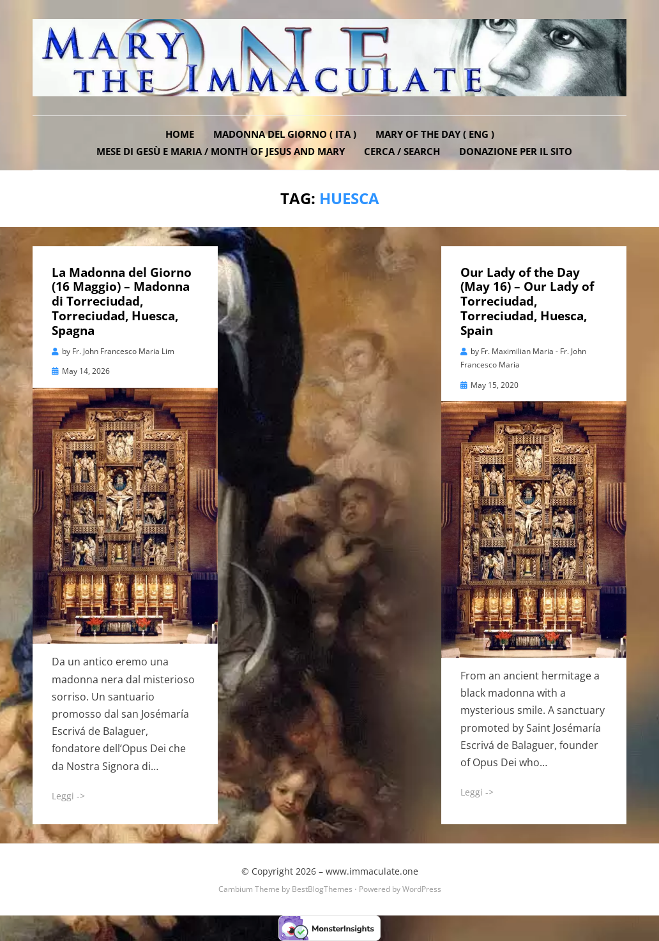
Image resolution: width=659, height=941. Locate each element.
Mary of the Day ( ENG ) (434, 134)
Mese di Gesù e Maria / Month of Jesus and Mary (220, 151)
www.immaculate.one (372, 871)
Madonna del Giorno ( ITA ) (284, 134)
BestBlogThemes (322, 889)
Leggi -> (68, 796)
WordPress (421, 889)
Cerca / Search (402, 151)
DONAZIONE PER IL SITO (515, 151)
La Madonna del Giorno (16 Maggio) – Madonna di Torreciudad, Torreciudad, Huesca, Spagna (122, 301)
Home (179, 134)
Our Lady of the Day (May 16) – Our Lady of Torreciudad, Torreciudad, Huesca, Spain (527, 301)
